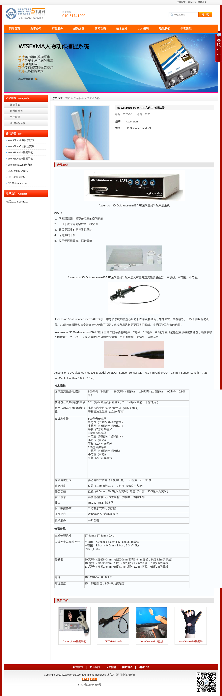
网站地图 (127, 667)
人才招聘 (143, 28)
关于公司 (36, 28)
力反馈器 (15, 117)
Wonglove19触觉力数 (20, 164)
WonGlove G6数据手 (191, 641)
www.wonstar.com (72, 674)
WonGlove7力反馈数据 (21, 140)
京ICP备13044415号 (89, 684)
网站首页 (14, 28)
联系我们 (164, 28)
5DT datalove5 (16, 177)
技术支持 (121, 28)
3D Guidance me (17, 183)
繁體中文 (202, 2)
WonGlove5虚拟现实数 (21, 146)
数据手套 (15, 104)
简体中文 (192, 2)
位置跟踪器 (16, 110)
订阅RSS (144, 667)
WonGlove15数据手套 (20, 158)
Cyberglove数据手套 (74, 641)
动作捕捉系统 (17, 123)
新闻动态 (100, 28)
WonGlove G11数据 (152, 641)
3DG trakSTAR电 (18, 170)
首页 (67, 98)
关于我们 (94, 667)
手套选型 (186, 28)
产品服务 (57, 28)
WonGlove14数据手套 (20, 152)
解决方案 (78, 28)
